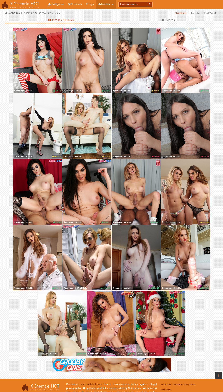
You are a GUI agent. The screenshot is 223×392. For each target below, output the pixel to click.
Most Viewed (210, 13)
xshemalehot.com (91, 384)
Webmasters (166, 390)
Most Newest (181, 13)
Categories (56, 4)
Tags (90, 4)
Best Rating (195, 13)
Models (104, 4)
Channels (75, 4)
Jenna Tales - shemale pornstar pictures (178, 384)
